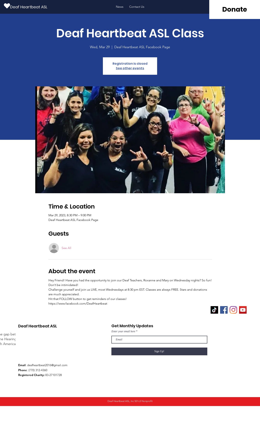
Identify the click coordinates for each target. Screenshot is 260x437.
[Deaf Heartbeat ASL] (28, 7)
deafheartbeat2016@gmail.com (47, 365)
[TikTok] (214, 310)
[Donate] (234, 9)
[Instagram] (233, 310)
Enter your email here (123, 331)
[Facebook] (224, 310)
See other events (130, 68)
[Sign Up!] (159, 351)
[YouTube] (243, 310)
